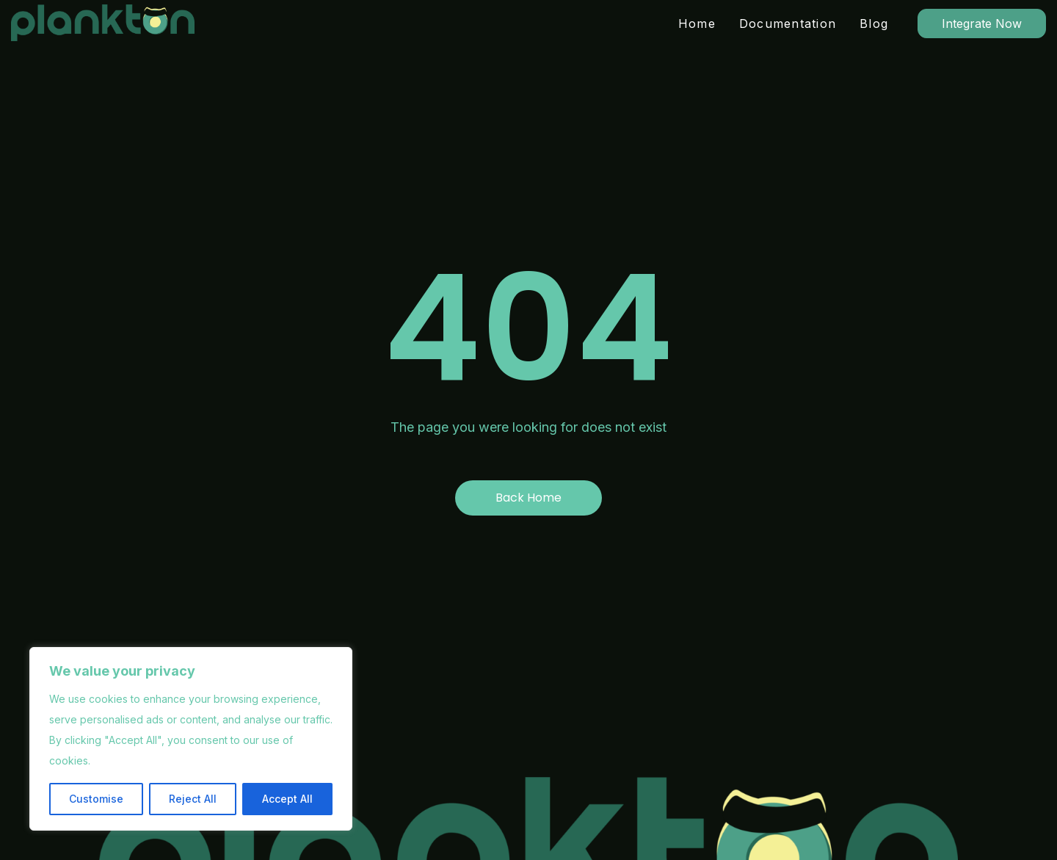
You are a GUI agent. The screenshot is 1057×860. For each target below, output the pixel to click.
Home (697, 23)
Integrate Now (982, 23)
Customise (96, 798)
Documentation (787, 23)
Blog (874, 23)
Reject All (193, 798)
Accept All (287, 798)
